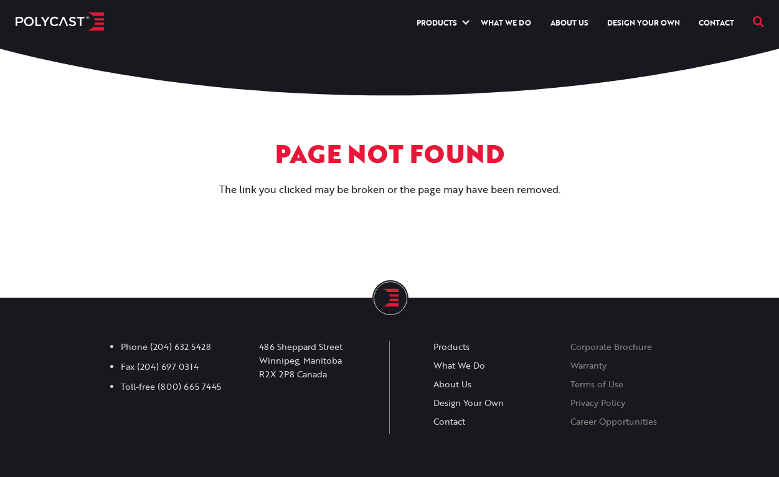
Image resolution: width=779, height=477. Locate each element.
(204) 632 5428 (180, 347)
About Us (569, 22)
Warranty (588, 365)
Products (437, 22)
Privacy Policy (597, 403)
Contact (716, 22)
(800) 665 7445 (189, 386)
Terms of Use (596, 384)
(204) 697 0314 (168, 367)
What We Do (506, 22)
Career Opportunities (613, 421)
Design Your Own (643, 22)
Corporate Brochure (611, 347)
